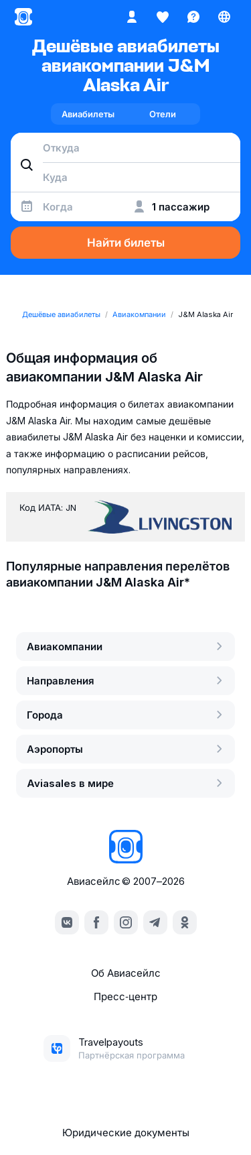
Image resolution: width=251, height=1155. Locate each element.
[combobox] (125, 147)
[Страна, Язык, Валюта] (224, 17)
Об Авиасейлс (126, 973)
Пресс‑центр (125, 996)
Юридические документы (125, 1132)
